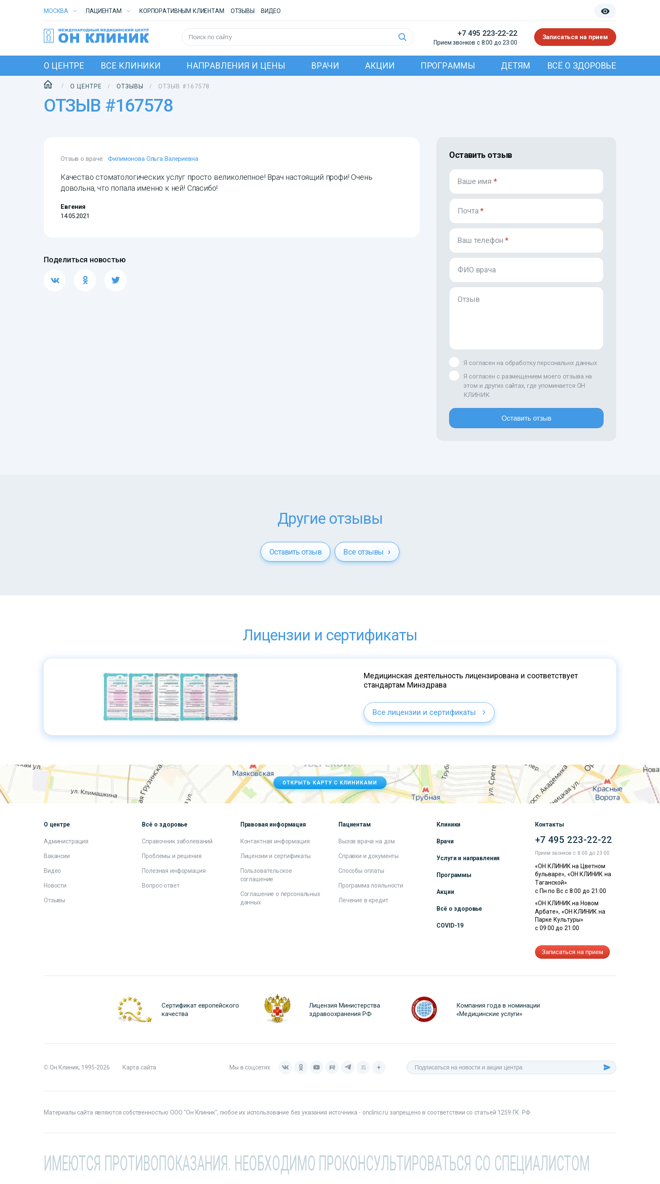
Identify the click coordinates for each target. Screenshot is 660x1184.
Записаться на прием (575, 37)
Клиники (448, 829)
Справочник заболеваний (177, 846)
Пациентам (104, 11)
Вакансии (57, 861)
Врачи (325, 66)
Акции (379, 66)
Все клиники (130, 66)
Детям (515, 66)
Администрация (66, 846)
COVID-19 (449, 930)
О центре (64, 66)
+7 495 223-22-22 (487, 33)
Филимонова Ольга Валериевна (153, 159)
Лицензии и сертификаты (275, 861)
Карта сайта (139, 1072)
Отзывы (243, 11)
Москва (56, 11)
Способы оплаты (361, 875)
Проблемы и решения (171, 861)
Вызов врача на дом (366, 846)
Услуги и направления (468, 863)
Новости (55, 890)
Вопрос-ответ (160, 890)
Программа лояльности (370, 890)
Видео (52, 875)
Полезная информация (173, 875)
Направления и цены (235, 66)
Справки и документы (368, 861)
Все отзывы (367, 556)
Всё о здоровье (581, 66)
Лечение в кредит (363, 905)
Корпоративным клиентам (181, 11)
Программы (447, 66)
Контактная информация (275, 846)
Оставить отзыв (526, 420)
